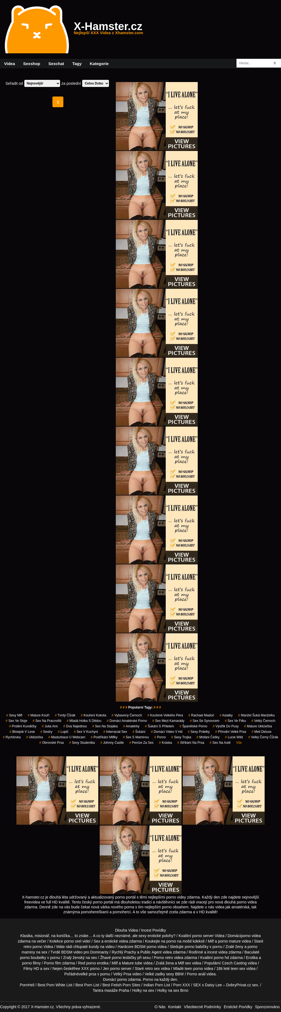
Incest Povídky (153, 930)
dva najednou (75, 726)
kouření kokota (93, 715)
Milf (181, 963)
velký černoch (263, 721)
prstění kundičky (22, 726)
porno (160, 737)
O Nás (160, 1007)
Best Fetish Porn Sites (121, 985)
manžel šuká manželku (256, 715)
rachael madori (201, 715)
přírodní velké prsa (230, 732)
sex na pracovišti (47, 721)
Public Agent (151, 952)
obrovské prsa (51, 743)
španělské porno (193, 726)
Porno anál (196, 974)
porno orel (72, 941)
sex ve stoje (16, 721)
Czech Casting (234, 963)
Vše (239, 743)
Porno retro (163, 957)
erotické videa (116, 941)
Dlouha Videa (126, 930)
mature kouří (38, 715)
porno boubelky (33, 957)
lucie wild (234, 737)
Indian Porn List (156, 985)
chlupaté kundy (86, 946)
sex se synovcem (204, 721)
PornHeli (27, 985)
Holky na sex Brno (172, 990)
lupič (63, 732)
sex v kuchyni (86, 732)
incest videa (217, 952)
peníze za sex (141, 743)
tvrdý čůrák (65, 715)
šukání (138, 732)
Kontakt (174, 1007)
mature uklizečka (258, 726)
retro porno (33, 946)
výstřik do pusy (226, 726)
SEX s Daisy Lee (207, 985)
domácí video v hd (166, 732)
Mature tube (132, 963)
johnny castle (112, 743)
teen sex (238, 968)
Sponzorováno (267, 1007)
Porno (148, 979)
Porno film (52, 963)
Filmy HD (31, 968)
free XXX (81, 968)
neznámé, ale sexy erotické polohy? (145, 936)
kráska (165, 743)
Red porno (87, 963)
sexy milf (14, 715)
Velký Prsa (122, 974)
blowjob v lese (22, 732)
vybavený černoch (127, 715)
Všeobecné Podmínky (202, 1007)
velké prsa (87, 974)
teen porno (194, 968)
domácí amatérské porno (127, 721)
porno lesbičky (124, 957)
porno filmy (31, 963)
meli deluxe (261, 732)
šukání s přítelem (159, 726)
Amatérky (131, 726)
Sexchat (56, 63)
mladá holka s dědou (84, 721)
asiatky (226, 715)
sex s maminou (136, 737)
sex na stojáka (105, 726)
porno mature (229, 941)
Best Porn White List (55, 985)
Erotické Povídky (238, 1007)
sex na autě (220, 743)
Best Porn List (87, 985)
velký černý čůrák (263, 737)
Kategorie (99, 63)
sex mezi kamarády (168, 721)
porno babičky (196, 946)
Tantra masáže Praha (111, 990)
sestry (46, 732)
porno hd (221, 957)
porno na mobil (179, 941)
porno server (203, 936)
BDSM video (71, 952)
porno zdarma (129, 979)
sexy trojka (181, 737)
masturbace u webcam (66, 737)
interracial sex (115, 732)
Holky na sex (143, 990)
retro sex (152, 968)
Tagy (77, 63)
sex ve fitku (235, 721)
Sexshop (31, 63)
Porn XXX (181, 985)
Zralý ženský (74, 957)
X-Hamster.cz (108, 29)
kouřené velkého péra (165, 715)
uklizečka (34, 737)
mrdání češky (208, 737)
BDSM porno (145, 946)
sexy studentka (82, 743)
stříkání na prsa (191, 743)
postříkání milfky (104, 737)
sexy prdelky (199, 732)
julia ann (50, 726)
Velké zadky (155, 974)
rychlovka (11, 737)
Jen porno (111, 968)
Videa (9, 63)
